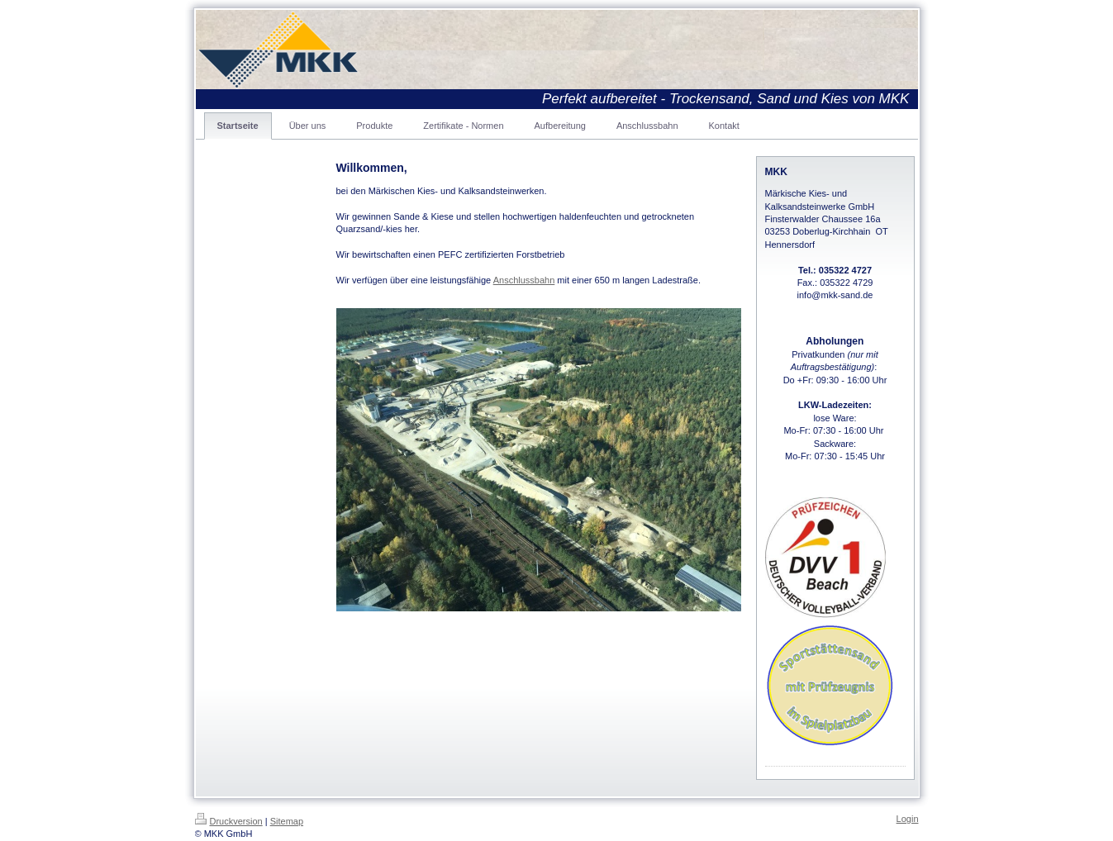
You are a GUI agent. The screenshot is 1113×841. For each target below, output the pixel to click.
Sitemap (286, 821)
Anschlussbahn (524, 280)
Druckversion (229, 821)
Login (908, 819)
